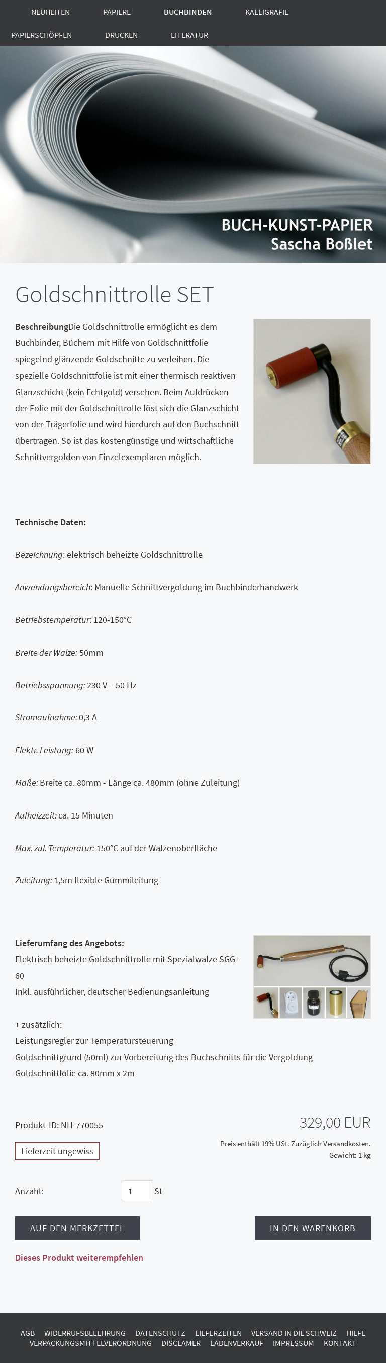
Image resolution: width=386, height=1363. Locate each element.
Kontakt (340, 1343)
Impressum (293, 1343)
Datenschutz (160, 1333)
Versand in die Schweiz (294, 1333)
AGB (28, 1333)
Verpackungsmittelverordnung (91, 1343)
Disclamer (181, 1343)
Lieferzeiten (218, 1333)
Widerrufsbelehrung (85, 1333)
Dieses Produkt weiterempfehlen (79, 1257)
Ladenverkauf (236, 1343)
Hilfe (355, 1333)
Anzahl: (29, 1191)
